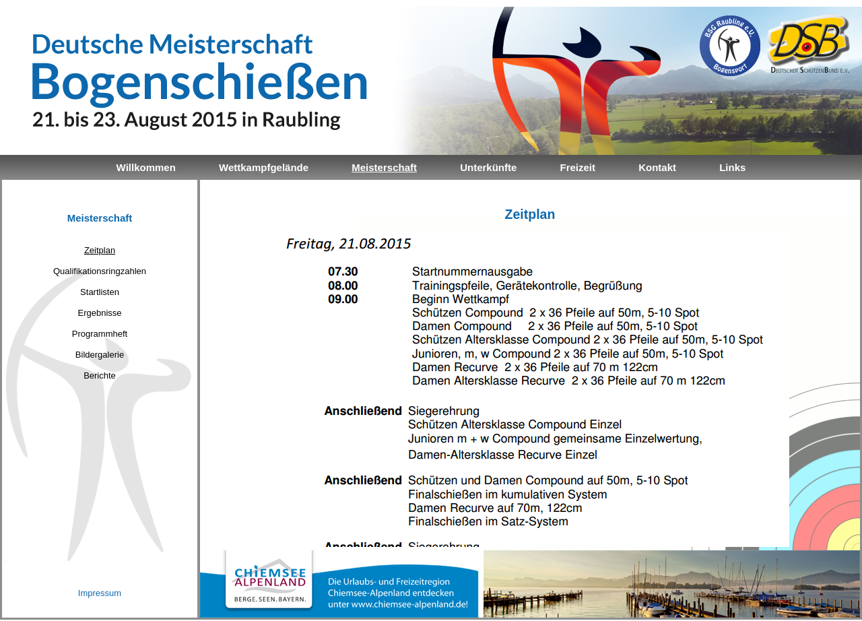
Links (732, 167)
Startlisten (99, 292)
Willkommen (146, 167)
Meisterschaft (384, 167)
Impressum (99, 593)
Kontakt (657, 167)
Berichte (100, 375)
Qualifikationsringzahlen (99, 271)
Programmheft (99, 334)
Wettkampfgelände (263, 167)
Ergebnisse (99, 313)
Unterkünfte (488, 167)
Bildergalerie (99, 355)
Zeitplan (99, 250)
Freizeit (577, 167)
